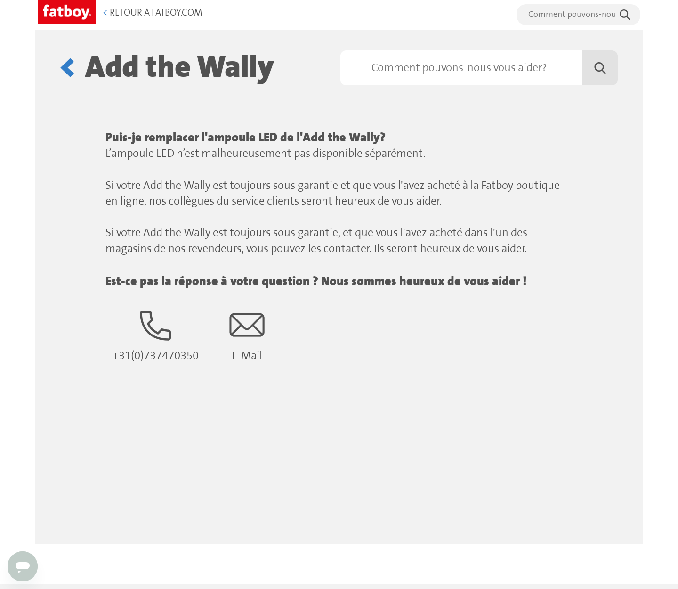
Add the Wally (179, 67)
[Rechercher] (479, 68)
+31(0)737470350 (156, 334)
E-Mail (247, 334)
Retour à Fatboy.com (152, 13)
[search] (578, 14)
